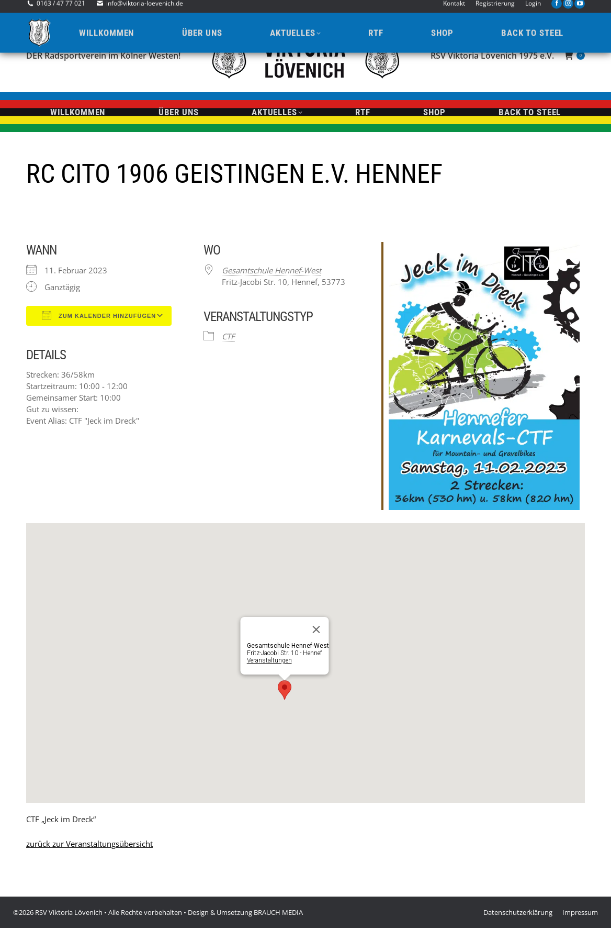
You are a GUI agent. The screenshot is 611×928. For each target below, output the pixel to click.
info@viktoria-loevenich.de (144, 9)
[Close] (316, 629)
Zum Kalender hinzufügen (99, 315)
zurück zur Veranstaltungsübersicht (89, 843)
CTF (228, 336)
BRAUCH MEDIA (278, 912)
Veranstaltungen (269, 660)
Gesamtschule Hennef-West (271, 270)
